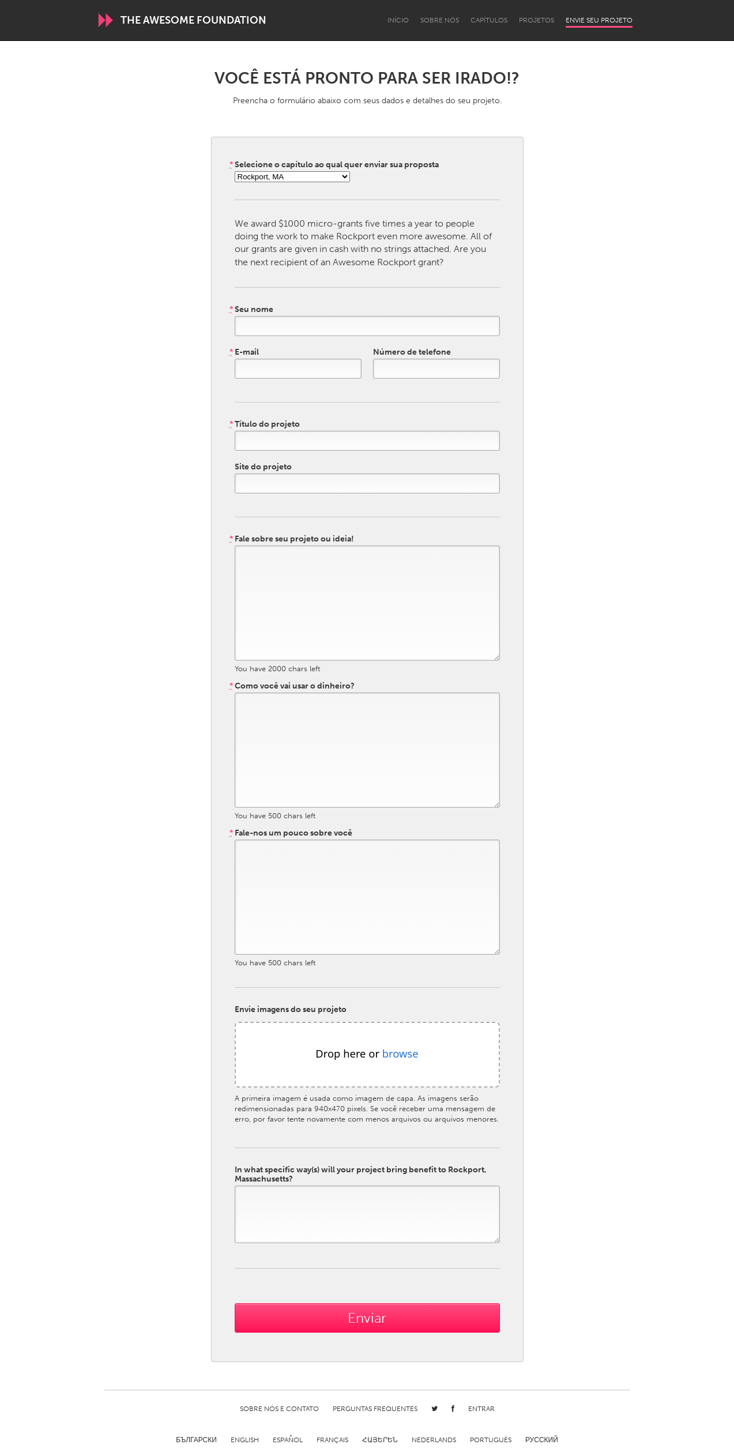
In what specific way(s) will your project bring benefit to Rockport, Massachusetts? (361, 1174)
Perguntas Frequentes (375, 1409)
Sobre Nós (439, 20)
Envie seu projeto (599, 20)
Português (490, 1440)
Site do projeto (263, 467)
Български (196, 1440)
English (245, 1440)
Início (398, 20)
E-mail (244, 352)
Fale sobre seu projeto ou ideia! (291, 539)
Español (288, 1440)
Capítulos (488, 20)
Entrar (481, 1409)
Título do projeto (264, 424)
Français (332, 1440)
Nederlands (434, 1440)
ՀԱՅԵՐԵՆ (380, 1440)
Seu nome (251, 309)
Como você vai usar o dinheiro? (292, 686)
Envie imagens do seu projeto (291, 1009)
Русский (541, 1440)
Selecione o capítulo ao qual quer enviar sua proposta (334, 165)
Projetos (536, 20)
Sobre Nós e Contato (279, 1409)
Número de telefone (412, 352)
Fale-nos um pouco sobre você (290, 833)
